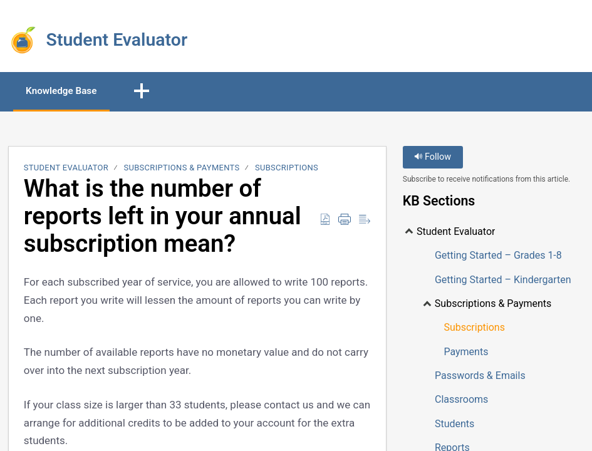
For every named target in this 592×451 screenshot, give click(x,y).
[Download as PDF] (325, 220)
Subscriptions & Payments (182, 169)
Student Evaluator (66, 169)
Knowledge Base (67, 91)
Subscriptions (286, 169)
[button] (152, 92)
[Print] (344, 220)
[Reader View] (364, 220)
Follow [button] (432, 158)
